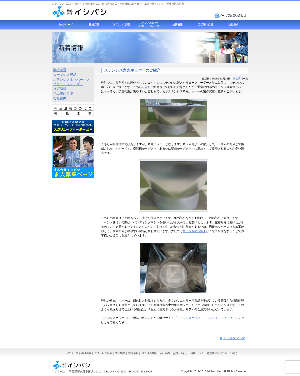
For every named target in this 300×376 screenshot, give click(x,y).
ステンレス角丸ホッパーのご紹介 (132, 70)
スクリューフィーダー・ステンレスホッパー (150, 24)
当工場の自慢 (206, 24)
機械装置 (94, 24)
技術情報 (178, 24)
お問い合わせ (180, 353)
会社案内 (234, 24)
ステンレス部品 (122, 24)
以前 (145, 87)
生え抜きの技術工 (194, 231)
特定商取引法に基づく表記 (222, 353)
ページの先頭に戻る (234, 338)
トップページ (66, 24)
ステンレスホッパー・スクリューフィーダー (206, 317)
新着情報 (238, 78)
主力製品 (120, 353)
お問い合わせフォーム (231, 16)
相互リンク (197, 353)
